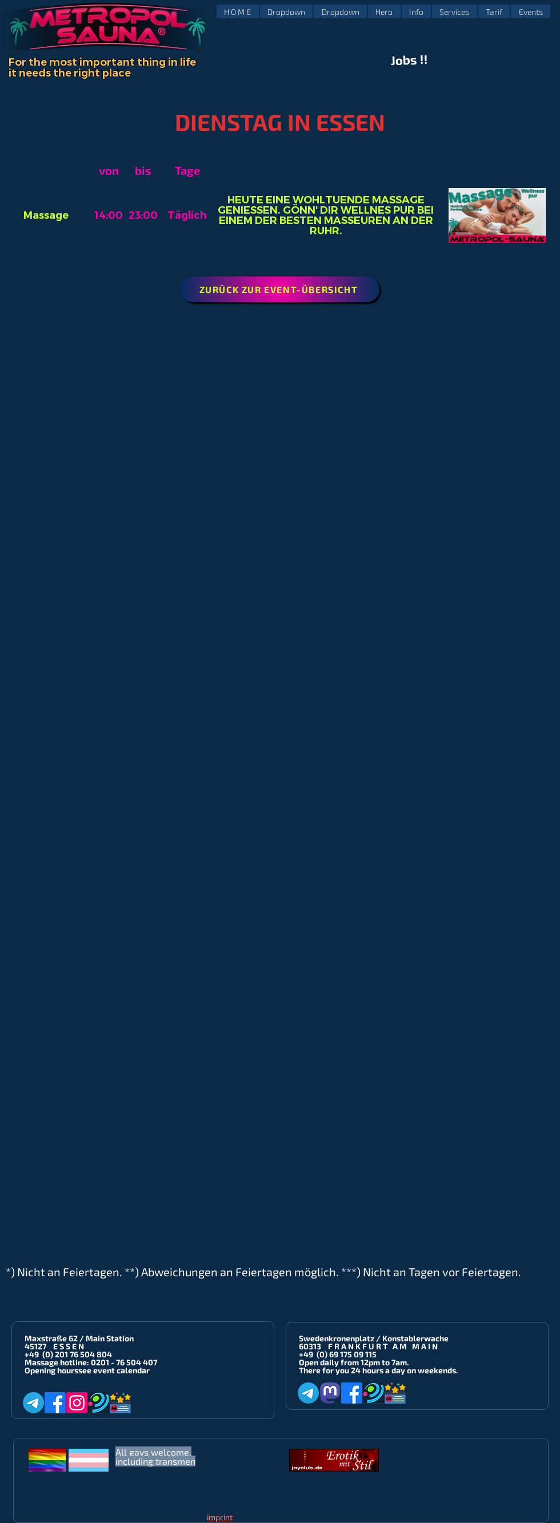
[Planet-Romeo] (98, 1402)
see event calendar (114, 1370)
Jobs (404, 60)
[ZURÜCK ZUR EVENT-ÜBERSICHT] (279, 289)
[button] (286, 11)
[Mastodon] (330, 1393)
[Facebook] (55, 1402)
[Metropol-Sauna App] (120, 1402)
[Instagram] (76, 1402)
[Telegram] (33, 1402)
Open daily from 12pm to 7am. (353, 1362)
